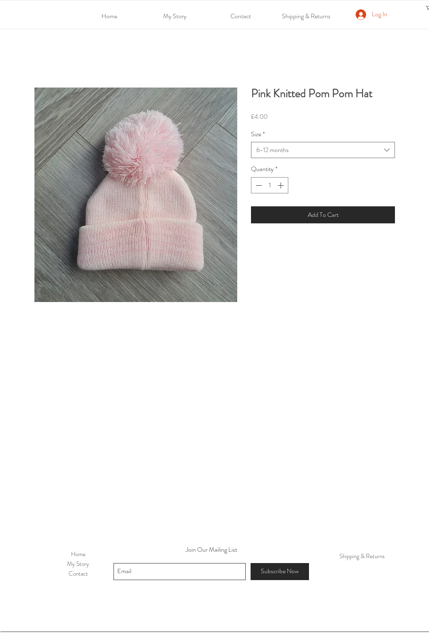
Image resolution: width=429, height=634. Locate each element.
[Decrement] (258, 185)
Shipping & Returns (362, 556)
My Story (78, 563)
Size (258, 134)
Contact (78, 573)
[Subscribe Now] (280, 571)
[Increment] (281, 185)
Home (78, 554)
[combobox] (323, 150)
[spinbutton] (270, 185)
